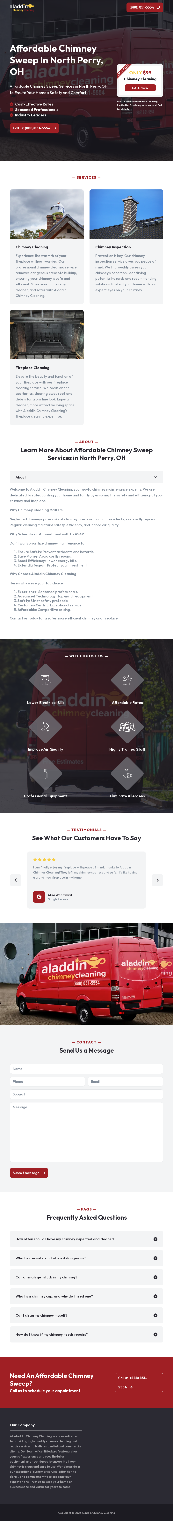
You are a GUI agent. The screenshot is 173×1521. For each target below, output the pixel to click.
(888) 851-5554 (142, 7)
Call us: (31, 128)
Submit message (26, 1173)
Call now (140, 88)
